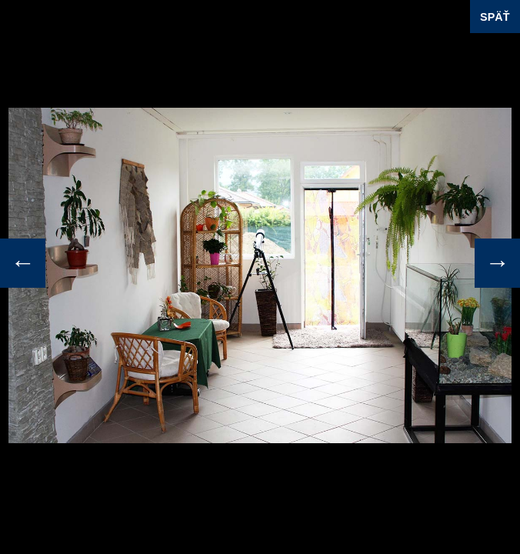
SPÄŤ (494, 17)
